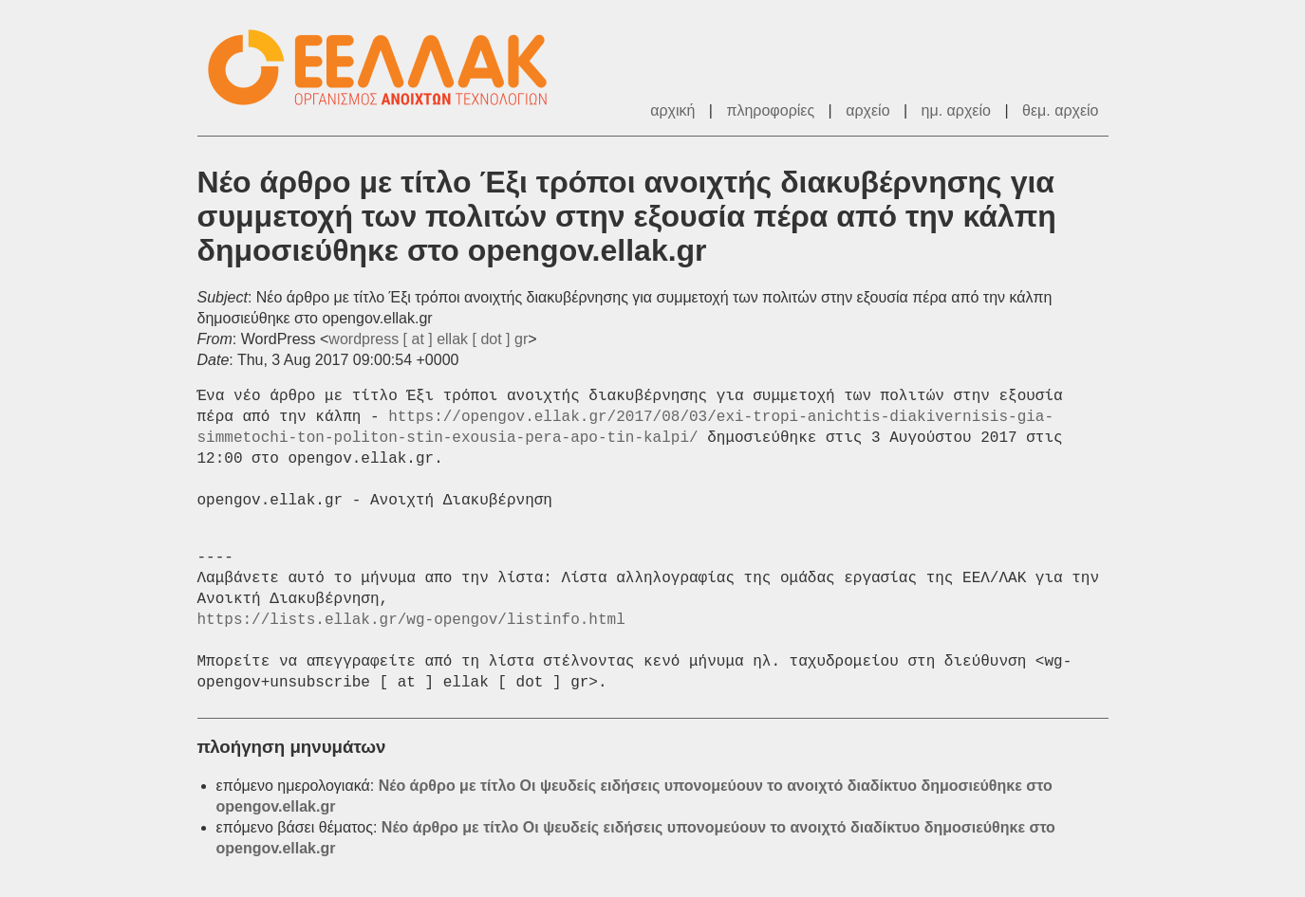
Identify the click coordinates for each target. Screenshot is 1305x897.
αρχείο (867, 110)
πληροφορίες (770, 110)
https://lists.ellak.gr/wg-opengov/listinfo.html (411, 620)
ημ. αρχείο (956, 110)
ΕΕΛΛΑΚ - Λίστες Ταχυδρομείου (387, 68)
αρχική (672, 110)
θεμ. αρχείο (1060, 110)
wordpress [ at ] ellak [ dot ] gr (428, 339)
